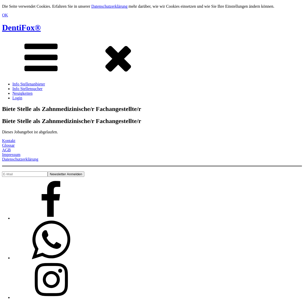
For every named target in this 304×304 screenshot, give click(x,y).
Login (17, 98)
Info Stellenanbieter (28, 84)
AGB (6, 150)
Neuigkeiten (22, 93)
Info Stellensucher (27, 88)
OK (5, 15)
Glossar (8, 145)
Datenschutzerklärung (109, 6)
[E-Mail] (25, 174)
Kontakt (8, 140)
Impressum (11, 154)
